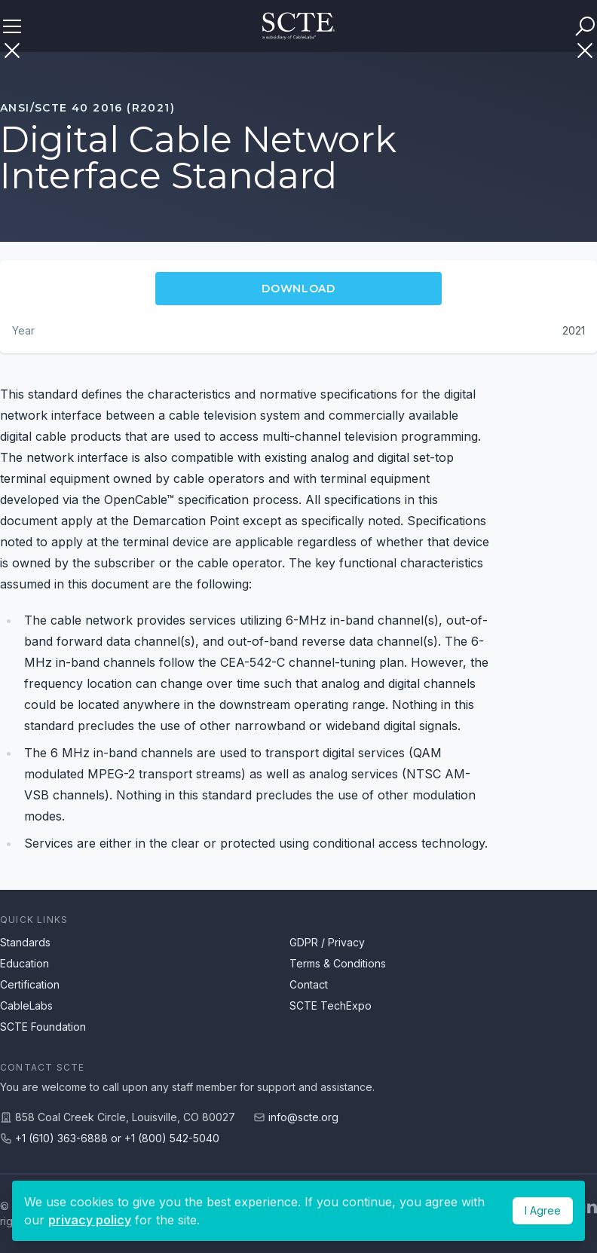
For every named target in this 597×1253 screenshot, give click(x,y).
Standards (25, 942)
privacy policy (89, 1219)
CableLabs (26, 1005)
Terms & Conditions (337, 963)
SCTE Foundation (43, 1026)
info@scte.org (303, 1117)
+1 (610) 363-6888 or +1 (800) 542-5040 (117, 1138)
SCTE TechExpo (330, 1005)
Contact (308, 984)
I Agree (543, 1210)
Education (24, 963)
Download (298, 288)
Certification (30, 984)
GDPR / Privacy (327, 942)
